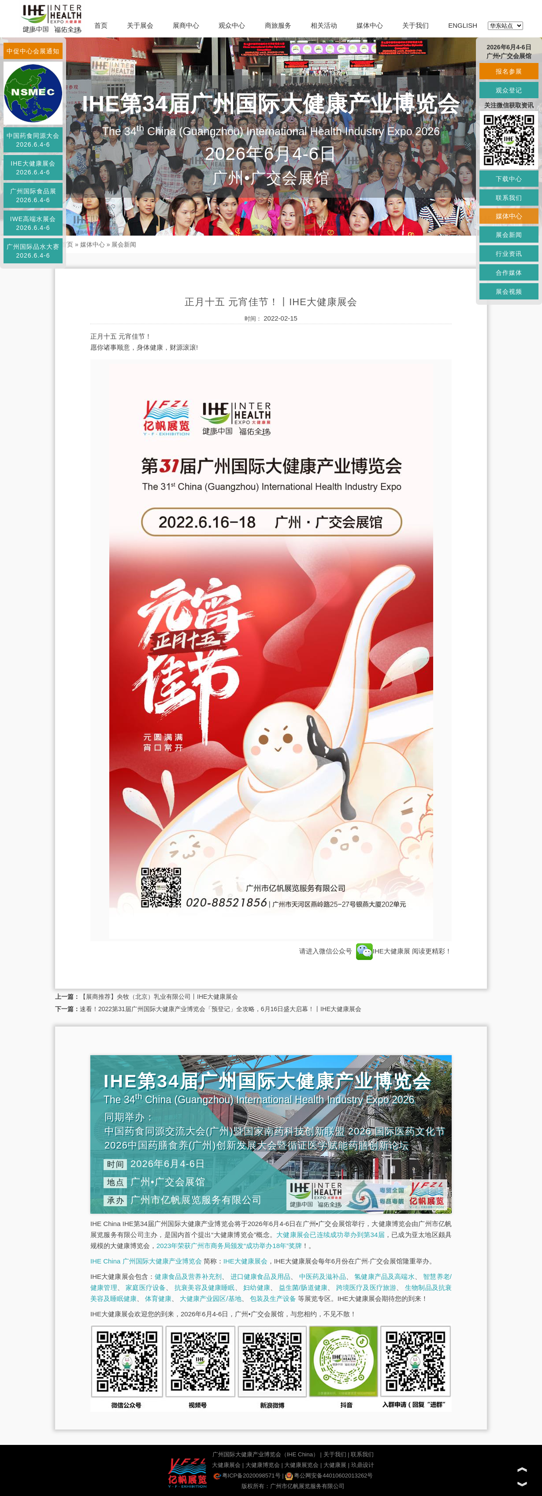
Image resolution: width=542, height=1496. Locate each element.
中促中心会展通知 (33, 51)
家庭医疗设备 (146, 1287)
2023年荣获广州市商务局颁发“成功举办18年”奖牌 (229, 1245)
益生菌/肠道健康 (303, 1287)
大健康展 (334, 1465)
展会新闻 (123, 244)
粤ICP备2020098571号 (247, 1475)
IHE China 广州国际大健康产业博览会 (146, 1261)
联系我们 (362, 1454)
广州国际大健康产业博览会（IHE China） (265, 1454)
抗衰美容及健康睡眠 (204, 1287)
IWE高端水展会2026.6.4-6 (33, 223)
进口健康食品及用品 (260, 1276)
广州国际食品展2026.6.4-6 (33, 195)
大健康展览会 (301, 1465)
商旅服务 (278, 25)
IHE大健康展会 (245, 1261)
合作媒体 (509, 272)
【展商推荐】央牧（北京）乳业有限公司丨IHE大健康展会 (159, 996)
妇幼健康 (256, 1287)
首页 (101, 25)
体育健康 (158, 1298)
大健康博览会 (262, 1465)
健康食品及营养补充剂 (188, 1276)
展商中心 (186, 25)
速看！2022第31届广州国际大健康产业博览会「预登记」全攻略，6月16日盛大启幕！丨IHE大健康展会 (220, 1008)
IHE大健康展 (383, 951)
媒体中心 (369, 25)
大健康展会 (226, 1465)
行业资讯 (509, 253)
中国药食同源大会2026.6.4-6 (33, 140)
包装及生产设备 (273, 1298)
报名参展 (509, 71)
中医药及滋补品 (322, 1276)
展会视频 (509, 291)
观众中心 (232, 25)
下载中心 (509, 178)
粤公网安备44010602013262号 (329, 1475)
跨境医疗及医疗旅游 (366, 1287)
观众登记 (509, 90)
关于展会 (140, 25)
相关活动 (324, 25)
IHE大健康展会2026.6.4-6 (33, 168)
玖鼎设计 (362, 1465)
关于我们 (415, 25)
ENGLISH (462, 25)
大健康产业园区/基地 (210, 1298)
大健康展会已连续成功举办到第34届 (330, 1234)
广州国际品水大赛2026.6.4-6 (33, 251)
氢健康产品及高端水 (384, 1276)
